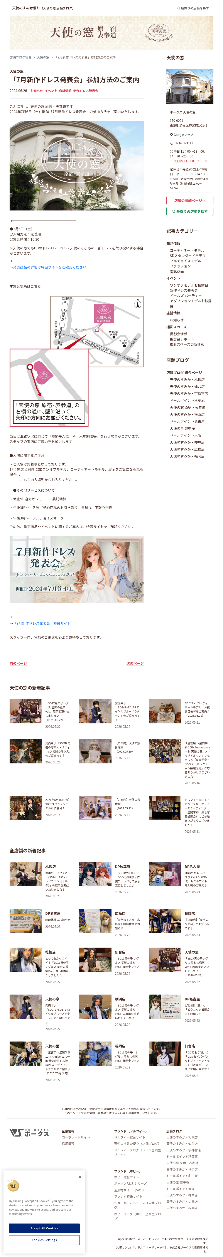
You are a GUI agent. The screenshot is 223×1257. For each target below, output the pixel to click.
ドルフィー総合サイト (129, 1137)
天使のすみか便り (43, 7)
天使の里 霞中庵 (182, 428)
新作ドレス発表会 (85, 90)
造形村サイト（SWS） (130, 1190)
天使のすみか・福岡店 (187, 456)
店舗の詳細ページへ (190, 200)
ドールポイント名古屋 (187, 421)
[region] (44, 1212)
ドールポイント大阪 (185, 435)
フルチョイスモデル (185, 260)
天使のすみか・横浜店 (187, 414)
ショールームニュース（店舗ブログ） (137, 1205)
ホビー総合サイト (126, 1177)
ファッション (180, 266)
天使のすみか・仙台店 (187, 386)
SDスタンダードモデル (188, 255)
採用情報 (68, 1143)
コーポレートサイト (76, 1137)
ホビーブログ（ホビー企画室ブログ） (137, 1216)
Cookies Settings (44, 1240)
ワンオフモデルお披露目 (189, 285)
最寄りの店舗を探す (190, 211)
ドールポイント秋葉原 (187, 400)
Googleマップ (181, 134)
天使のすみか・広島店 (187, 449)
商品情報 (173, 243)
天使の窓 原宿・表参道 (188, 407)
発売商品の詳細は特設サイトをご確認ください (49, 267)
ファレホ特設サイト (128, 1196)
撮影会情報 (178, 333)
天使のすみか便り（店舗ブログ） (137, 1143)
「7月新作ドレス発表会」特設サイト (42, 623)
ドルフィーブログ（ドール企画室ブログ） (137, 1152)
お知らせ (36, 90)
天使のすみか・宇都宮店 (189, 393)
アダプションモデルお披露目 (191, 303)
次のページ (135, 663)
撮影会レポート (182, 339)
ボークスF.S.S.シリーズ (130, 1183)
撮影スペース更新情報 (187, 344)
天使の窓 (43, 57)
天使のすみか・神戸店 (187, 442)
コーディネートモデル (187, 250)
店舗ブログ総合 (21, 57)
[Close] (79, 1177)
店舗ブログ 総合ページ (184, 372)
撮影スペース (176, 326)
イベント (51, 90)
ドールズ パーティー (186, 295)
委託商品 (177, 271)
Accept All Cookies (44, 1228)
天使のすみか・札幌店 (187, 379)
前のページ (18, 663)
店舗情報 (65, 90)
